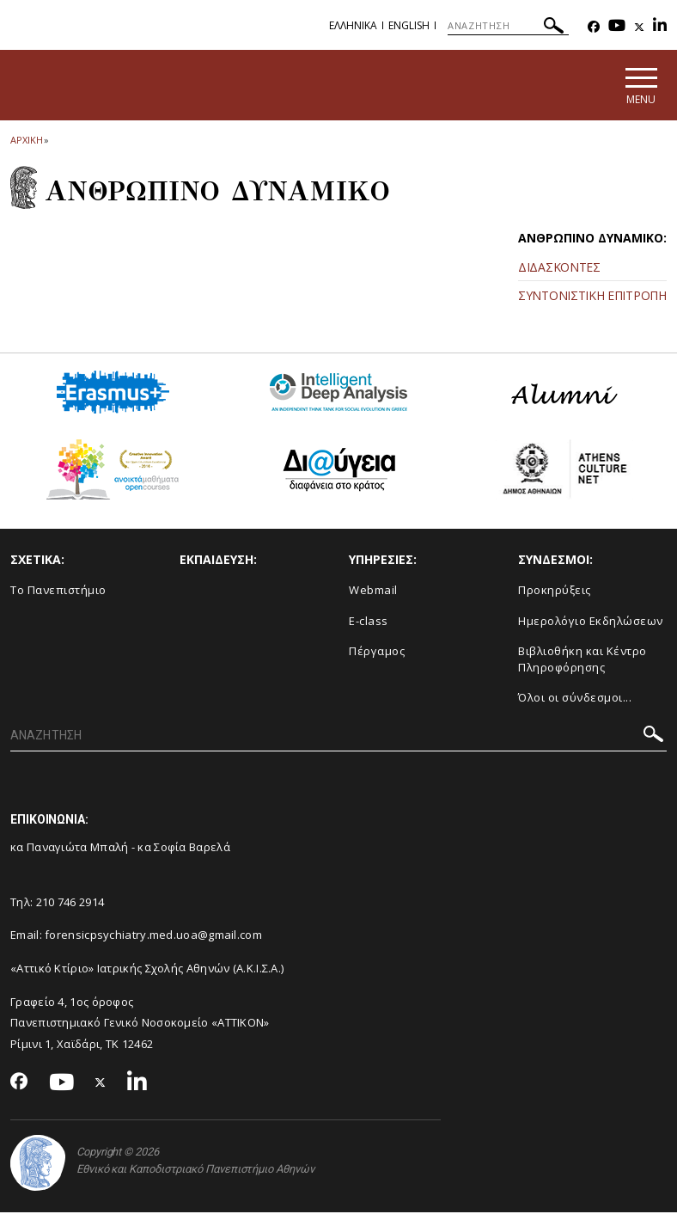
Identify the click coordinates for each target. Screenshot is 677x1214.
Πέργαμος (377, 652)
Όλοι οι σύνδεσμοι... (574, 699)
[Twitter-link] (639, 27)
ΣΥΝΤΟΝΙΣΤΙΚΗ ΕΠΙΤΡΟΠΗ (592, 296)
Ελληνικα (353, 25)
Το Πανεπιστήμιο (58, 590)
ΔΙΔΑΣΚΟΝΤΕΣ (559, 268)
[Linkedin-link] (660, 27)
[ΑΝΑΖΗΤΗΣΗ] (508, 25)
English (409, 25)
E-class (368, 621)
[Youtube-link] (616, 27)
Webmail (373, 590)
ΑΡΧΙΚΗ (26, 140)
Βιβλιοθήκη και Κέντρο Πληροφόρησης (582, 661)
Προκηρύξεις (554, 590)
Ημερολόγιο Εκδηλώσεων (590, 621)
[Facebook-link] (594, 27)
